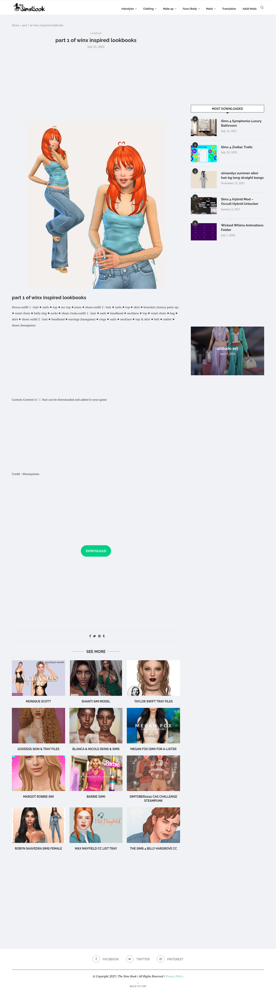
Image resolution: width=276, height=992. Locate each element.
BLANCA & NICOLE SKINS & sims (96, 749)
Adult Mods (250, 8)
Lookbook (96, 33)
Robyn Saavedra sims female (38, 848)
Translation (229, 8)
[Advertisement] (96, 85)
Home (15, 25)
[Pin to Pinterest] (99, 636)
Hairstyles (128, 8)
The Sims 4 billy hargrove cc (153, 848)
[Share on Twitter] (94, 636)
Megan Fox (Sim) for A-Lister (153, 749)
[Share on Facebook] (90, 636)
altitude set (227, 350)
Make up (168, 8)
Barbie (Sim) (96, 797)
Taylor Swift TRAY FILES (153, 701)
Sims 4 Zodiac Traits (237, 147)
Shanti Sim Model (96, 701)
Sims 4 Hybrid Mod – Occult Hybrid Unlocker (240, 203)
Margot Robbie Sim (38, 797)
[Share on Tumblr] (104, 636)
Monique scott (38, 701)
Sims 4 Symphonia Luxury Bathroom (242, 123)
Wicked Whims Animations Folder (236, 229)
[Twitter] (138, 960)
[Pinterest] (170, 960)
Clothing (148, 8)
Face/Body (190, 8)
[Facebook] (105, 960)
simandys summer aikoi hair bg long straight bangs (240, 178)
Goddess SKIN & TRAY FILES (38, 749)
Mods (209, 8)
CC (39, 400)
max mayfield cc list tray (96, 848)
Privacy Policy (174, 977)
